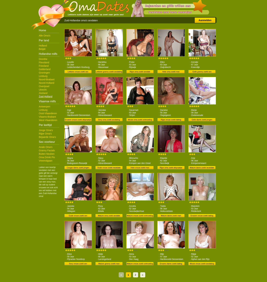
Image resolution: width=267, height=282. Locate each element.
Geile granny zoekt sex (201, 72)
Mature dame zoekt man (171, 216)
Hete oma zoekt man (171, 72)
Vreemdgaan (45, 160)
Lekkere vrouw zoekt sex (78, 72)
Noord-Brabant (46, 79)
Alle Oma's (44, 35)
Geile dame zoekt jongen (202, 120)
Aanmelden (205, 20)
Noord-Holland (46, 83)
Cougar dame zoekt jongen (78, 168)
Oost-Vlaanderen (48, 113)
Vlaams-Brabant (47, 116)
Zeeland (43, 93)
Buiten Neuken (46, 153)
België (42, 49)
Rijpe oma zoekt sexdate (140, 72)
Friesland (44, 66)
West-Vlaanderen (48, 120)
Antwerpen (44, 106)
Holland (43, 45)
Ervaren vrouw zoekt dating (202, 216)
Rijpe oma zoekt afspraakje (171, 168)
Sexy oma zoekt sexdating (109, 120)
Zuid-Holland (45, 96)
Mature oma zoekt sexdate (109, 216)
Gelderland (45, 69)
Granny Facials (47, 150)
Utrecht (42, 89)
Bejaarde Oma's (47, 137)
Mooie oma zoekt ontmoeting (140, 120)
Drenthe (43, 59)
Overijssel (44, 86)
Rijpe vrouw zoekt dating (171, 120)
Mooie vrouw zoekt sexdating (202, 264)
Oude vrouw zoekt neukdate (109, 168)
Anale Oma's (45, 147)
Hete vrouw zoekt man (140, 168)
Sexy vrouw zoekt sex (78, 264)
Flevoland (44, 62)
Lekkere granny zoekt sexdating (109, 72)
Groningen (44, 72)
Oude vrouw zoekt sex (78, 216)
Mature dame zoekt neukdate (202, 168)
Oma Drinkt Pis (47, 157)
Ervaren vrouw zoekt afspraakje (78, 120)
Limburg (43, 76)
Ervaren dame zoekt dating (171, 264)
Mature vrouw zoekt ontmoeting (140, 216)
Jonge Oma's (46, 130)
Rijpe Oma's (45, 133)
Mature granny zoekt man (109, 264)
